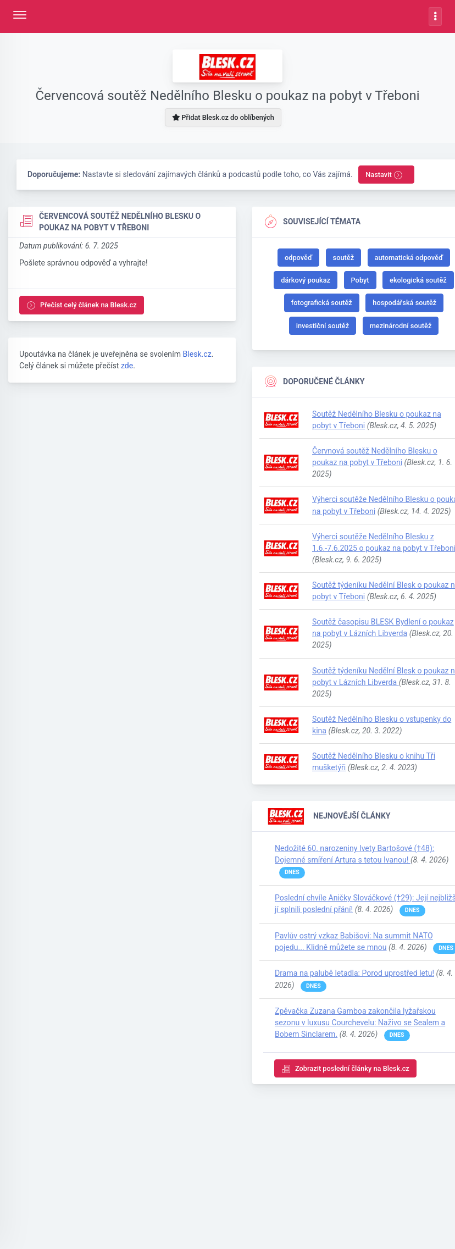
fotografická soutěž (321, 303)
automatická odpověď (409, 257)
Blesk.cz (196, 354)
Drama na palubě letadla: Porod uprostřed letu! (354, 973)
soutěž (343, 257)
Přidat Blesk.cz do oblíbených (223, 117)
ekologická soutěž (418, 280)
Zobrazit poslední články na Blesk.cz (345, 1069)
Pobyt (360, 280)
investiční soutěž (322, 326)
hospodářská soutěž (404, 303)
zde (127, 365)
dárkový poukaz (305, 280)
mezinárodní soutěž (401, 326)
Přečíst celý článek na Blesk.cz (81, 305)
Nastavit (384, 175)
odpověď (298, 257)
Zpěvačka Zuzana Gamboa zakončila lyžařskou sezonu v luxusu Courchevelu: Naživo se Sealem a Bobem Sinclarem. (360, 1022)
